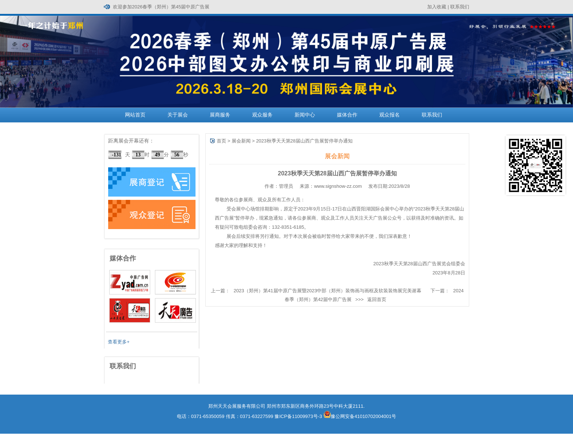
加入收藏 (436, 6)
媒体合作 (347, 115)
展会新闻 (241, 141)
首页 (221, 141)
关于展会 (177, 115)
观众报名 (389, 115)
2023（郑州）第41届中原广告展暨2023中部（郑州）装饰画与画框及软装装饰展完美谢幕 (327, 290)
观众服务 (262, 115)
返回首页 (376, 299)
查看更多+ (119, 342)
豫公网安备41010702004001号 (359, 416)
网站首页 (135, 115)
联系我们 (459, 6)
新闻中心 (305, 115)
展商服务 (220, 115)
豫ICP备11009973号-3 (298, 416)
